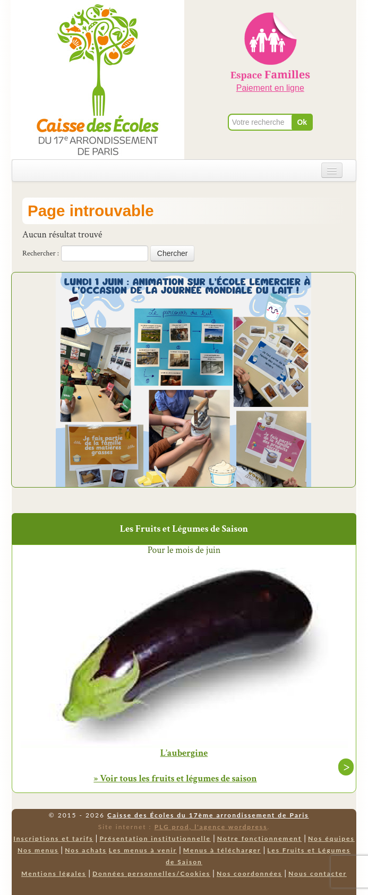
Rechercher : (40, 253)
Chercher (172, 253)
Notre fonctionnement (259, 838)
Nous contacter (317, 873)
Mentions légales (53, 873)
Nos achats (86, 850)
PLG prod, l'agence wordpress (211, 827)
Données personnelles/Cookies (151, 873)
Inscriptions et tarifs (53, 838)
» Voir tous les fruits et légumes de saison (174, 778)
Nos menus (38, 850)
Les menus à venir (143, 850)
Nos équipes (331, 838)
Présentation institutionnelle (155, 838)
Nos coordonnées (249, 873)
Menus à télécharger (222, 850)
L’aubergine (184, 753)
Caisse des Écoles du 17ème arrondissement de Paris (208, 815)
